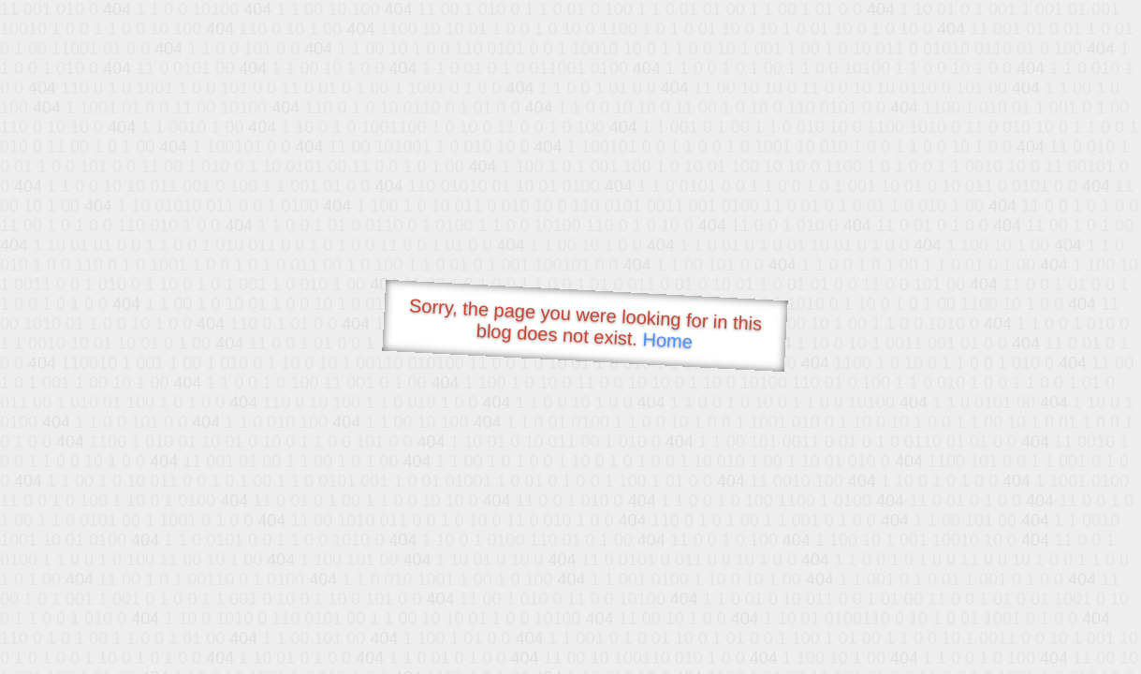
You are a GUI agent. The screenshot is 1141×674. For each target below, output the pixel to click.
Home (667, 340)
